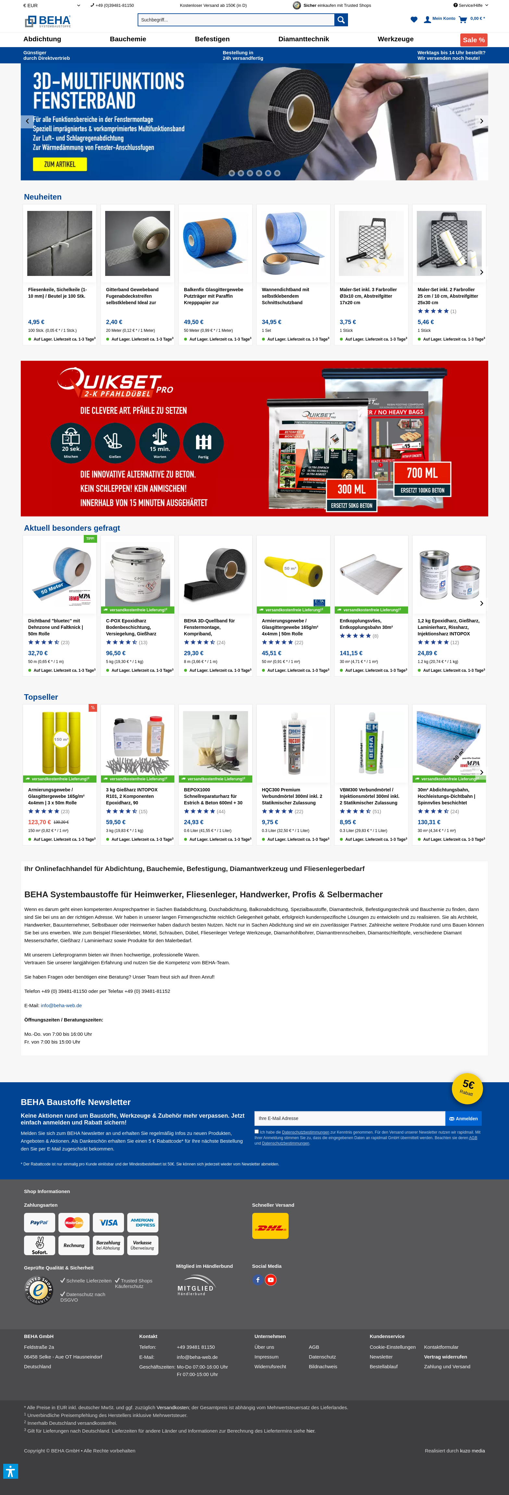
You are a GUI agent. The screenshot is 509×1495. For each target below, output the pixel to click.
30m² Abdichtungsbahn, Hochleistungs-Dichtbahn (446, 796)
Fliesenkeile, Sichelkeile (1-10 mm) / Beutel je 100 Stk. (57, 293)
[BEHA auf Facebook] (258, 1283)
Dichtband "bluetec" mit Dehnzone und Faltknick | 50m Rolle (55, 627)
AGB (473, 1138)
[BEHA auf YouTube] (271, 1283)
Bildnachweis (323, 1366)
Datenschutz (322, 1356)
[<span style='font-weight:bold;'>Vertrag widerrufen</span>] (451, 1357)
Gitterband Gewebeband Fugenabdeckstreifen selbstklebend (132, 297)
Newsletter (381, 1356)
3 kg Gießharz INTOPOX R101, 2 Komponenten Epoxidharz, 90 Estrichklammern (131, 797)
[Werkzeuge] (395, 39)
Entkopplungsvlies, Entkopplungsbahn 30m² (366, 624)
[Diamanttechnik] (304, 39)
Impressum (267, 1356)
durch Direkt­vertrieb (46, 55)
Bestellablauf (384, 1366)
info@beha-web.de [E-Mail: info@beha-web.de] (197, 1357)
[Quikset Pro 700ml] (421, 440)
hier (310, 1431)
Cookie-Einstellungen (393, 1347)
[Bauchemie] (128, 39)
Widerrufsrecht (270, 1366)
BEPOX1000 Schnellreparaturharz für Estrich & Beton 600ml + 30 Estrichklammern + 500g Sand (213, 797)
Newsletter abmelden (260, 1164)
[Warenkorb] (472, 19)
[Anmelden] (463, 1118)
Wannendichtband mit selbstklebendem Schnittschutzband (285, 296)
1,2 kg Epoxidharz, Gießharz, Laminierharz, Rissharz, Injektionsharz (449, 628)
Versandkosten (173, 1407)
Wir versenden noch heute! (451, 55)
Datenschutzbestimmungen (305, 1132)
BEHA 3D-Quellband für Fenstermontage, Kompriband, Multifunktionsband (213, 628)
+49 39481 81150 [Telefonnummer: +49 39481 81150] (196, 1347)
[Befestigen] (212, 39)
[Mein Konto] (438, 19)
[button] (10, 1471)
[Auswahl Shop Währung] (51, 5)
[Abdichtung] (42, 39)
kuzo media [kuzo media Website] (472, 1450)
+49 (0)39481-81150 (114, 5)
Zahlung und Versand (447, 1366)
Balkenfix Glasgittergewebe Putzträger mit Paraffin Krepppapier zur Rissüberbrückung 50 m (213, 297)
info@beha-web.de (61, 1005)
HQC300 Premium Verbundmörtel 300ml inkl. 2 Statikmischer (292, 797)
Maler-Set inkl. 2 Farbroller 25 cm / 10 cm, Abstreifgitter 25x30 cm (448, 296)
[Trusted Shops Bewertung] (42, 1290)
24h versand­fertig (244, 55)
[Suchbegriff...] (243, 19)
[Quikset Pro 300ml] (311, 455)
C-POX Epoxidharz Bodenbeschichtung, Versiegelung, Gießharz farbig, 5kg (131, 628)
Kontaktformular (441, 1347)
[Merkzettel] (414, 19)
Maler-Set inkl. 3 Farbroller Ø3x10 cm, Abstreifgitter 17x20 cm (368, 296)
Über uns (264, 1347)
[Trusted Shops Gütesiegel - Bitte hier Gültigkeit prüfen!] (337, 5)
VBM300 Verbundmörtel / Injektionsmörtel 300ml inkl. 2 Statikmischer (370, 797)
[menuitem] (130, 5)
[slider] (254, 121)
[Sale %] (474, 39)
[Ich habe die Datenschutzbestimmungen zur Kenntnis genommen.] (257, 1131)
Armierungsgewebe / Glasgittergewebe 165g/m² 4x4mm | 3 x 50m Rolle (56, 796)
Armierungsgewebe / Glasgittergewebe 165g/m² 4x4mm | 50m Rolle (290, 627)
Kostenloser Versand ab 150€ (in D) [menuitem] (213, 5)
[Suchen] (341, 19)
